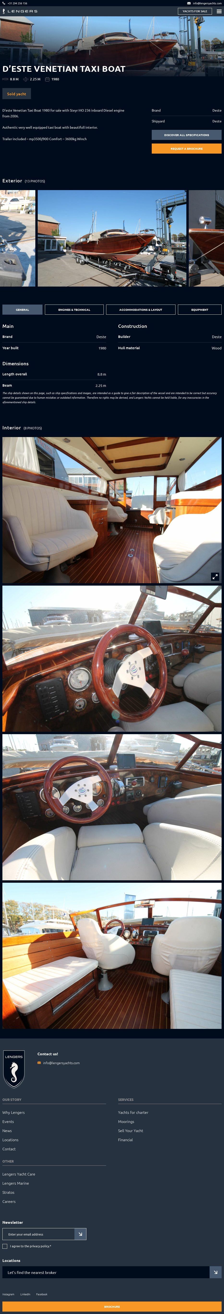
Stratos (8, 1192)
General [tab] (22, 310)
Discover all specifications (186, 135)
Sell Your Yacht (130, 1130)
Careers (9, 1201)
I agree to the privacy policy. (30, 1246)
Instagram (8, 1294)
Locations (10, 1139)
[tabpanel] (112, 355)
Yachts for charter (133, 1112)
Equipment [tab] (199, 310)
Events (8, 1121)
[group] (112, 238)
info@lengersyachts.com (61, 1063)
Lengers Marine (15, 1183)
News (7, 1130)
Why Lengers (13, 1112)
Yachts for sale (195, 11)
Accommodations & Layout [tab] (140, 310)
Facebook (41, 1294)
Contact (9, 1148)
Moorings (126, 1121)
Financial (125, 1139)
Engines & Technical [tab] (74, 310)
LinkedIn (25, 1294)
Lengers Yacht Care (18, 1174)
